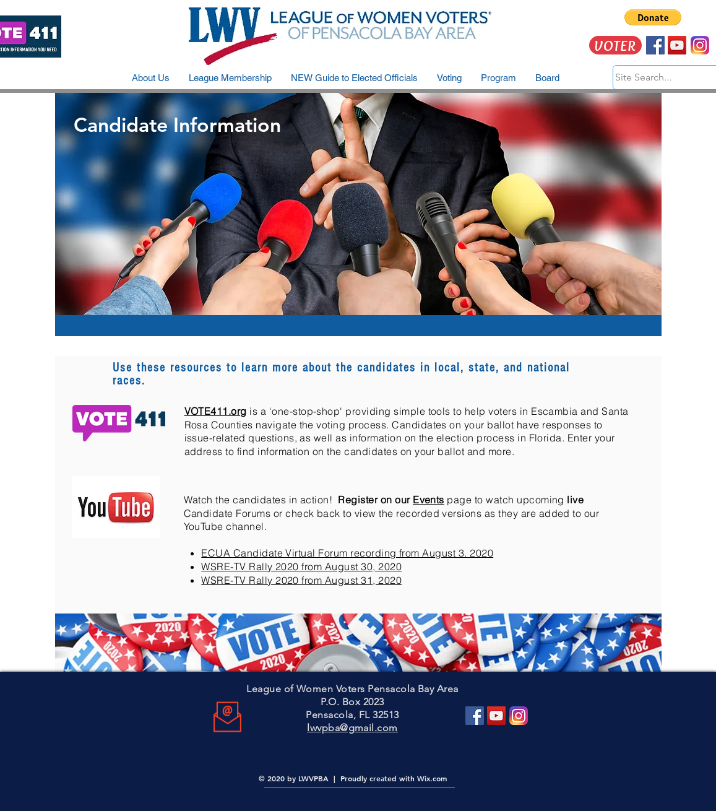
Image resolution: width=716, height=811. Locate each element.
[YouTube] (496, 715)
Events (428, 499)
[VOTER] (615, 45)
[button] (652, 17)
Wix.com (432, 778)
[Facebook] (474, 715)
